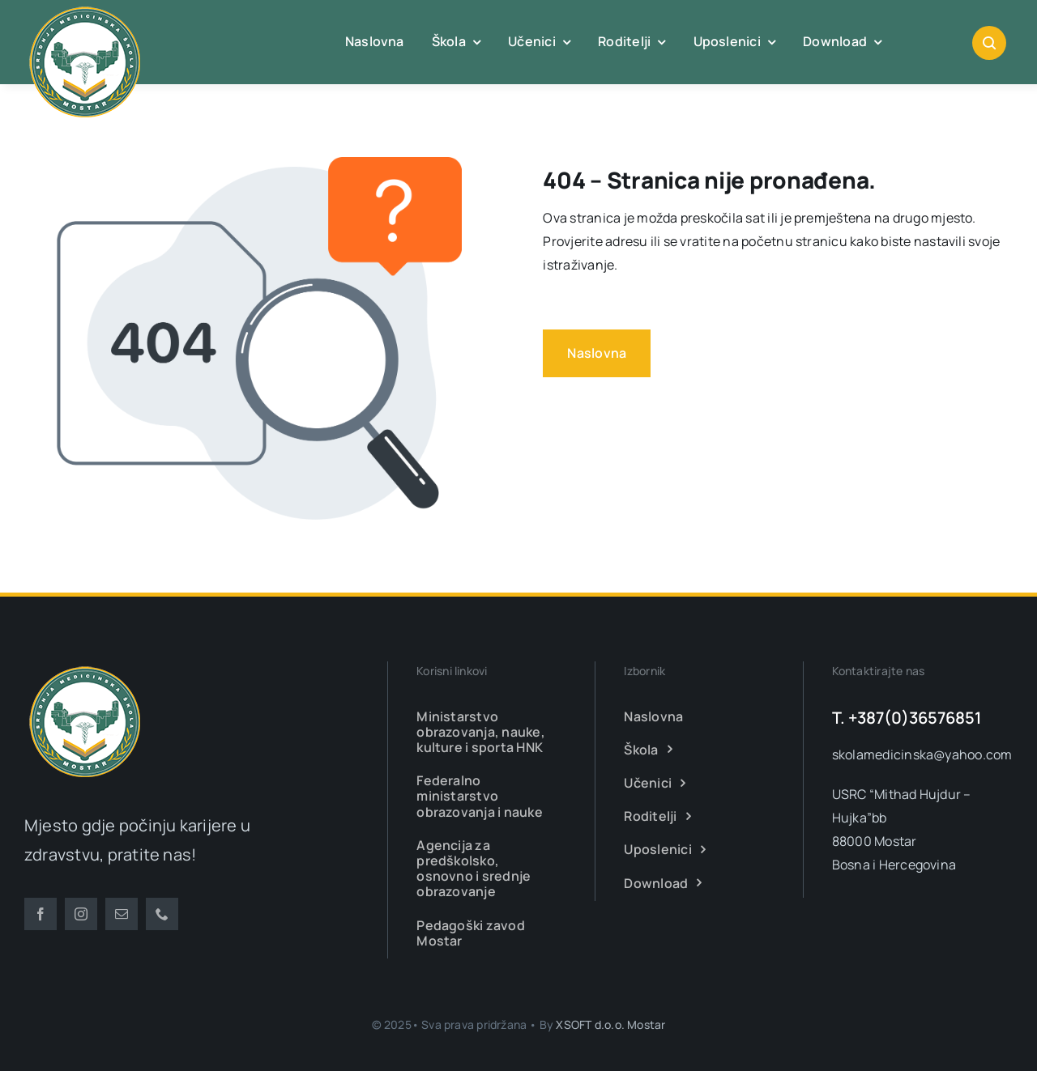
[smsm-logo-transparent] (85, 668)
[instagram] (81, 914)
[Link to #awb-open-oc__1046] (989, 43)
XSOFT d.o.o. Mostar (610, 1024)
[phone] (162, 914)
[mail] (121, 914)
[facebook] (40, 914)
